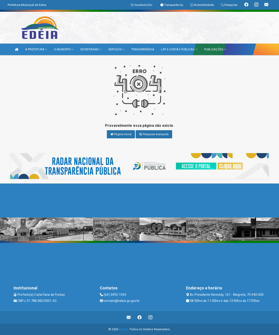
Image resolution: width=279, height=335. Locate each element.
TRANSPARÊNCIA (142, 49)
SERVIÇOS (116, 49)
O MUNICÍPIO (63, 49)
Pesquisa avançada (154, 134)
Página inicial (120, 134)
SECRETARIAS (90, 49)
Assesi (123, 329)
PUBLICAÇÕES (215, 49)
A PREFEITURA (36, 49)
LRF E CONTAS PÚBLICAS (179, 49)
